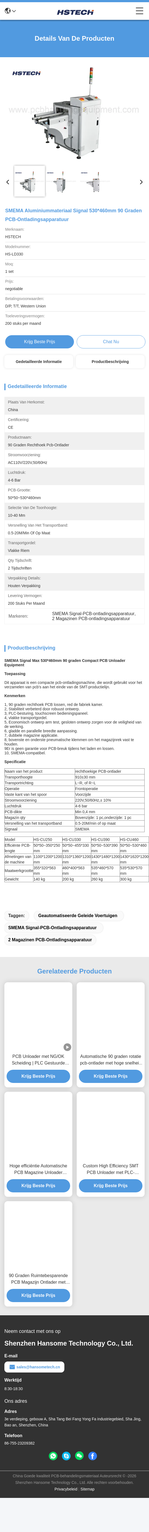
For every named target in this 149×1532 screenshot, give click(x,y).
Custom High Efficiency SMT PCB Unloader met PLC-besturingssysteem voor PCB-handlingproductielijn (111, 1179)
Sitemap (87, 1499)
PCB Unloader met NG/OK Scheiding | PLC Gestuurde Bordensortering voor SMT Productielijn (38, 1070)
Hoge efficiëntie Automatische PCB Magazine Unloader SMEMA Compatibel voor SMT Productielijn (38, 1179)
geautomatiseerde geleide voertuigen (77, 925)
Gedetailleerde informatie (39, 361)
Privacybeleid (66, 1499)
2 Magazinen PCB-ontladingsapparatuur (50, 949)
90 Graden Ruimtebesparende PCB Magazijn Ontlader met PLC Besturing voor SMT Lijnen (38, 1289)
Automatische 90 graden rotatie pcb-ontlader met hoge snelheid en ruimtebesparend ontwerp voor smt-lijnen (110, 1070)
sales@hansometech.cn (34, 1377)
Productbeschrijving (110, 361)
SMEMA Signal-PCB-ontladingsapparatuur (52, 937)
